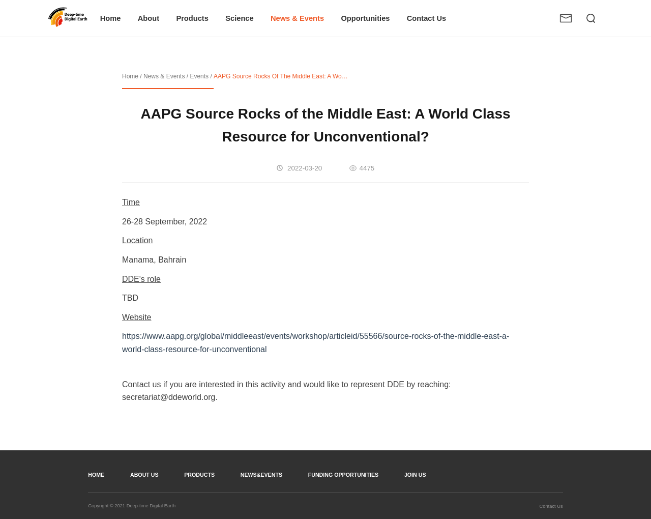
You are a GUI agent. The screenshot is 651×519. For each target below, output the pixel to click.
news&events (261, 475)
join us (415, 475)
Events (199, 76)
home (96, 475)
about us (144, 475)
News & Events (164, 76)
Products (199, 475)
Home (130, 76)
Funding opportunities (343, 475)
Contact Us (551, 506)
